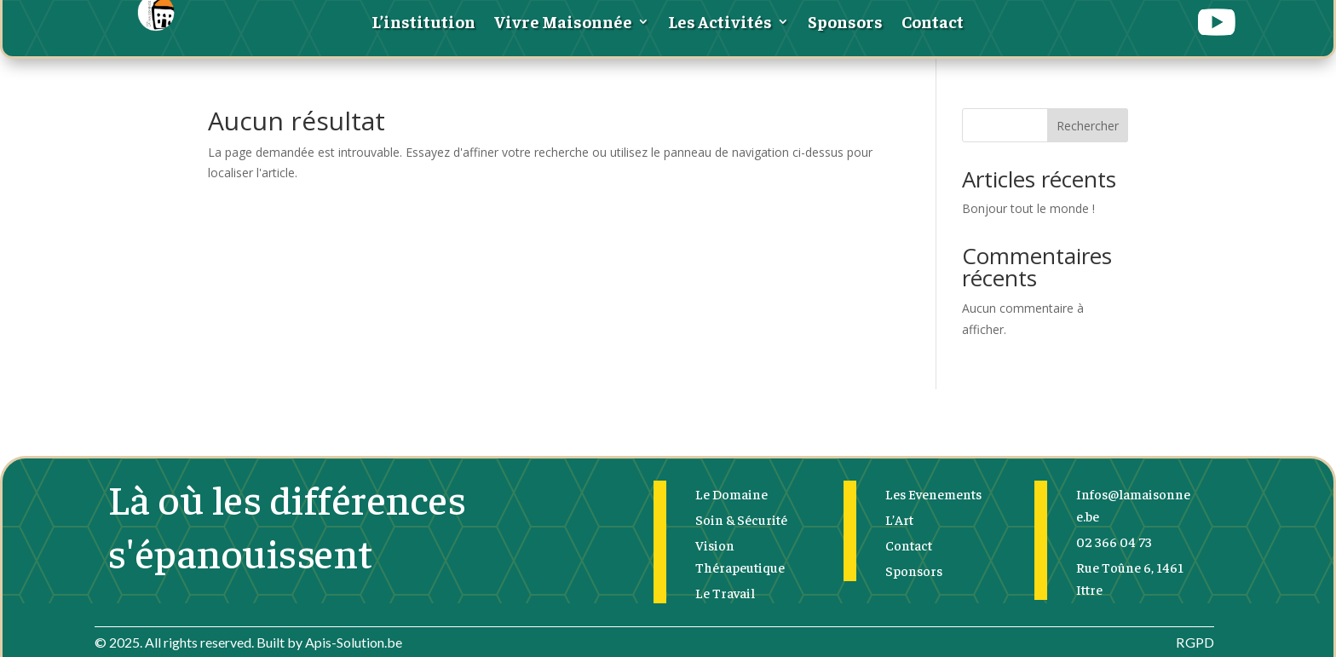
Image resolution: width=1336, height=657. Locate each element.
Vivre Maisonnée (563, 23)
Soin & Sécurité (741, 518)
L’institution (423, 23)
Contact (932, 23)
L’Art (899, 518)
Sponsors (845, 23)
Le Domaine (731, 493)
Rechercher (1088, 126)
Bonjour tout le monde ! (1028, 208)
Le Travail (725, 592)
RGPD (1195, 642)
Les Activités (720, 23)
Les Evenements (933, 493)
